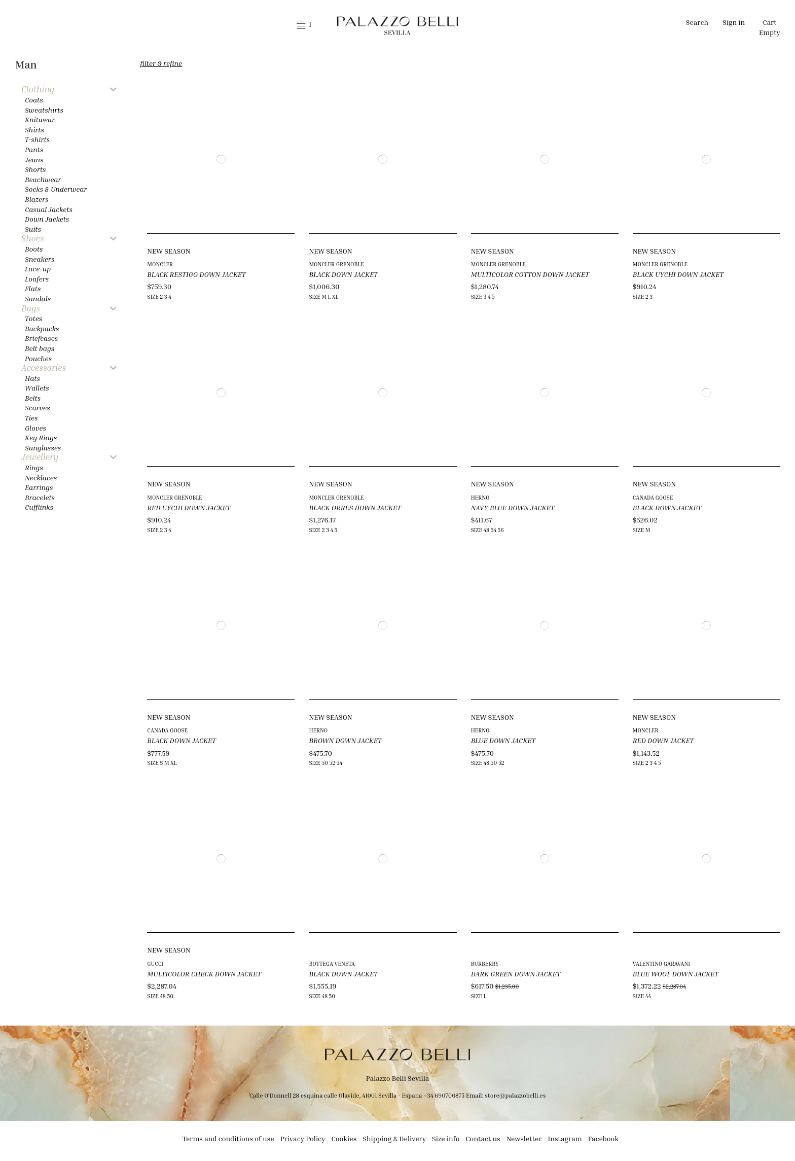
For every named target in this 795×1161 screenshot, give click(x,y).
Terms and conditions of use (228, 1138)
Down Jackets (47, 219)
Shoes (32, 238)
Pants (34, 149)
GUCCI (155, 963)
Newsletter (524, 1138)
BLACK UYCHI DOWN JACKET (678, 274)
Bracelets (40, 497)
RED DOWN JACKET (663, 740)
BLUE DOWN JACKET (503, 740)
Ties (31, 417)
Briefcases (41, 338)
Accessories (43, 368)
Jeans (34, 159)
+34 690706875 (443, 1095)
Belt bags (39, 348)
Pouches (38, 358)
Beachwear (43, 179)
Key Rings (41, 437)
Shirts (34, 129)
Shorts (35, 169)
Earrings (39, 487)
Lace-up (38, 268)
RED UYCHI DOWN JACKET (188, 507)
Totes (33, 318)
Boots (34, 248)
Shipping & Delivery (394, 1138)
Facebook (603, 1138)
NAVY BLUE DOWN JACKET (513, 507)
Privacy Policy (303, 1138)
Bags (30, 308)
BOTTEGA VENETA (331, 963)
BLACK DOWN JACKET (343, 274)
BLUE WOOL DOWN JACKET (675, 973)
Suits (33, 229)
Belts (33, 398)
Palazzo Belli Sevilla (397, 1078)
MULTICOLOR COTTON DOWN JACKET (530, 274)
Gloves (35, 428)
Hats (32, 378)
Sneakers (39, 259)
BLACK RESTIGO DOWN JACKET (196, 274)
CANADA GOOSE (653, 497)
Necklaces (41, 477)
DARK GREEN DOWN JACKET (516, 973)
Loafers (37, 278)
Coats (34, 99)
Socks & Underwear (56, 189)
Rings (34, 467)
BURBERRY (485, 963)
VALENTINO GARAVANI (661, 963)
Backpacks (42, 328)
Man (26, 64)
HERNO (480, 497)
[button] (304, 25)
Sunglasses (43, 447)
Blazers (37, 199)
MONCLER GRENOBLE (336, 264)
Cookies (344, 1138)
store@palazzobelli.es (515, 1095)
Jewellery (39, 457)
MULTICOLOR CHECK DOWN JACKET (204, 973)
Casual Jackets (49, 209)
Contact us (482, 1138)
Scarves (37, 407)
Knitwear (40, 119)
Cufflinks (39, 507)
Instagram (565, 1138)
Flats (33, 288)
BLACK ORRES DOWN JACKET (355, 507)
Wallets (37, 387)
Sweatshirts (44, 109)
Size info (445, 1138)
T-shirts (37, 139)
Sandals (38, 298)
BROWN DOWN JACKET (345, 740)
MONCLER (160, 264)
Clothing (37, 89)
